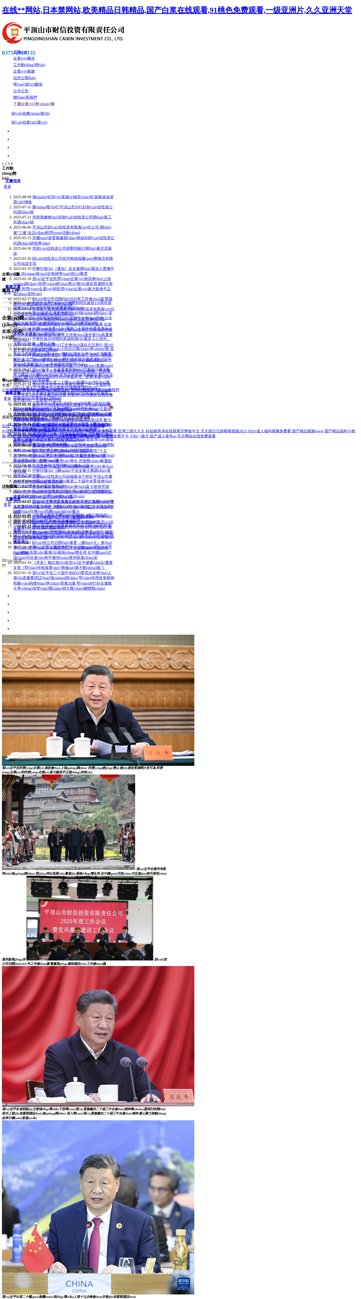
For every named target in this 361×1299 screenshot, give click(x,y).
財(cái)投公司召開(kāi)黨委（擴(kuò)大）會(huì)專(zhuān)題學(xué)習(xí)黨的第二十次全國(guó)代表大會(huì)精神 (62, 548)
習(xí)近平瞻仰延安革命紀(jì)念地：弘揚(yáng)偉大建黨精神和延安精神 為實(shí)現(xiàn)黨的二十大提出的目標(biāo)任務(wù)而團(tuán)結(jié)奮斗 (63, 506)
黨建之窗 (13, 287)
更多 (7, 187)
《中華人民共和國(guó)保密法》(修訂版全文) (70, 515)
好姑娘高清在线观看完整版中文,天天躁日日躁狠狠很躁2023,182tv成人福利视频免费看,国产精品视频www (234, 431)
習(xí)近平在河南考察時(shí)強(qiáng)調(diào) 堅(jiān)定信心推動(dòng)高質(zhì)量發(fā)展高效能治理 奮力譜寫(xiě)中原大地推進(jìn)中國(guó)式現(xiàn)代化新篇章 (62, 420)
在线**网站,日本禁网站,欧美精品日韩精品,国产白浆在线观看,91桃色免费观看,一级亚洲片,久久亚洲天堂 (177, 10)
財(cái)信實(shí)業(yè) (29, 122)
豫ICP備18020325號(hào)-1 (198, 408)
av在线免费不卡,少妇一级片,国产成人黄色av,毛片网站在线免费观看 (159, 436)
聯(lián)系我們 (107, 390)
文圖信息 (13, 181)
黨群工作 (61, 390)
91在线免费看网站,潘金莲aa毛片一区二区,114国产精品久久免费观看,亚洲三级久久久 (73, 431)
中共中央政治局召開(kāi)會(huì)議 (60, 465)
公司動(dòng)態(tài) (35, 390)
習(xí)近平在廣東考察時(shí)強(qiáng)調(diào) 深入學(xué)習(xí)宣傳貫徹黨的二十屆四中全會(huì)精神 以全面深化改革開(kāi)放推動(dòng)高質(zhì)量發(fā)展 (62, 318)
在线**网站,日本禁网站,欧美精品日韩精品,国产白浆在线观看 (53, 426)
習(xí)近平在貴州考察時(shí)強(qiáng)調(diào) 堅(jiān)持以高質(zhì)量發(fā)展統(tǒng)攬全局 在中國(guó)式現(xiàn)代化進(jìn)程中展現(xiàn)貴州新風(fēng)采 (62, 552)
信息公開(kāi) (82, 390)
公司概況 (9, 390)
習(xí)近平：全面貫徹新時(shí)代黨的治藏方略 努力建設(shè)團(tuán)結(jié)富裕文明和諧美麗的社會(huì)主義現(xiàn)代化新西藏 (63, 374)
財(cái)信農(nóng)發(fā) (31, 113)
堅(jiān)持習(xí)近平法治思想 (56, 520)
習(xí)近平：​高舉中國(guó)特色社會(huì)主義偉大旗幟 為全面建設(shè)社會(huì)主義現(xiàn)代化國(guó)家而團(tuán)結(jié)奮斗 (62, 414)
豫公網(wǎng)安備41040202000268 (140, 408)
